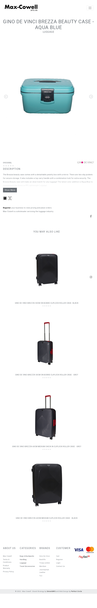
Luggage (48, 31)
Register (7, 222)
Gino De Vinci (44, 570)
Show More (10, 204)
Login (58, 577)
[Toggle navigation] (90, 7)
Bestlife (42, 574)
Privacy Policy (8, 586)
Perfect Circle (76, 606)
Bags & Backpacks (27, 570)
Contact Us (60, 580)
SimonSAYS (51, 606)
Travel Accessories (27, 580)
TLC (40, 590)
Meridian (42, 580)
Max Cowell (7, 570)
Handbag (23, 574)
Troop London (44, 577)
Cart (57, 570)
